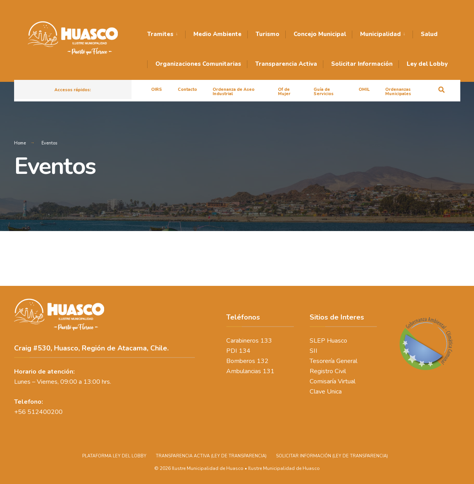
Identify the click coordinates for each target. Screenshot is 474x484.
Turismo (267, 34)
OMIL (364, 89)
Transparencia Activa (286, 64)
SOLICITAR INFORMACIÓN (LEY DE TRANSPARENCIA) (332, 456)
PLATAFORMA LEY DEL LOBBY (114, 456)
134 (245, 351)
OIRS (156, 89)
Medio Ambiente (217, 34)
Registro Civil (328, 371)
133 (266, 340)
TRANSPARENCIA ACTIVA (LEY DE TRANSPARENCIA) (211, 456)
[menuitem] (166, 34)
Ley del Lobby (427, 64)
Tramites (160, 34)
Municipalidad (380, 34)
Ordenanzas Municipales (398, 92)
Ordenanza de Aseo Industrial (233, 92)
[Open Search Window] (441, 89)
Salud (429, 34)
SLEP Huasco (328, 340)
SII (313, 351)
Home (20, 143)
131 (268, 371)
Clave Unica (326, 391)
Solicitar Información (362, 64)
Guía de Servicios (323, 92)
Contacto (187, 89)
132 (263, 361)
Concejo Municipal (320, 34)
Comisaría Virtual (332, 381)
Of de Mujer (284, 92)
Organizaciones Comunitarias (198, 64)
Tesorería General (333, 361)
